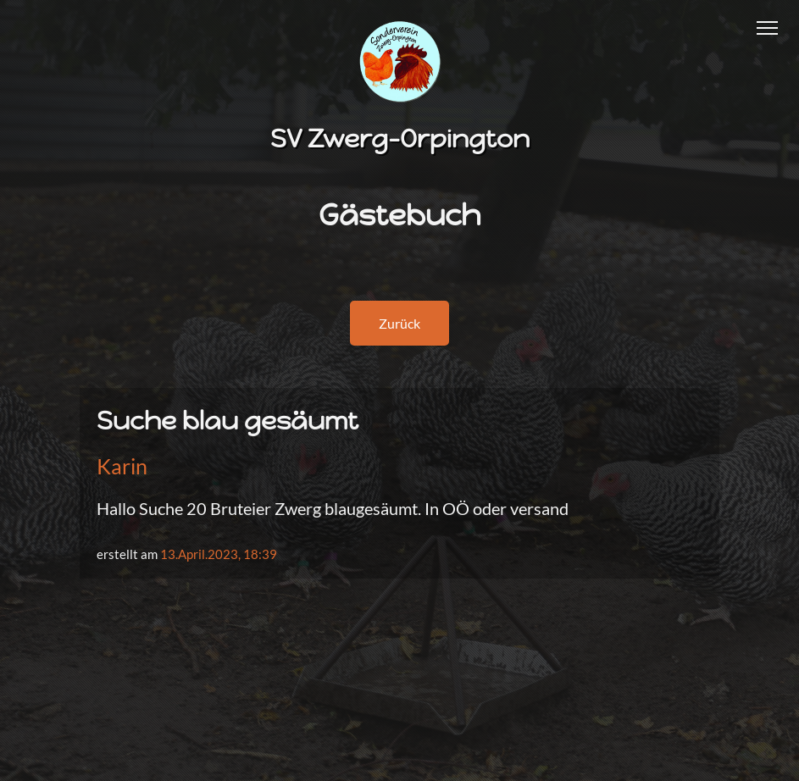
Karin (122, 466)
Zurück (399, 323)
